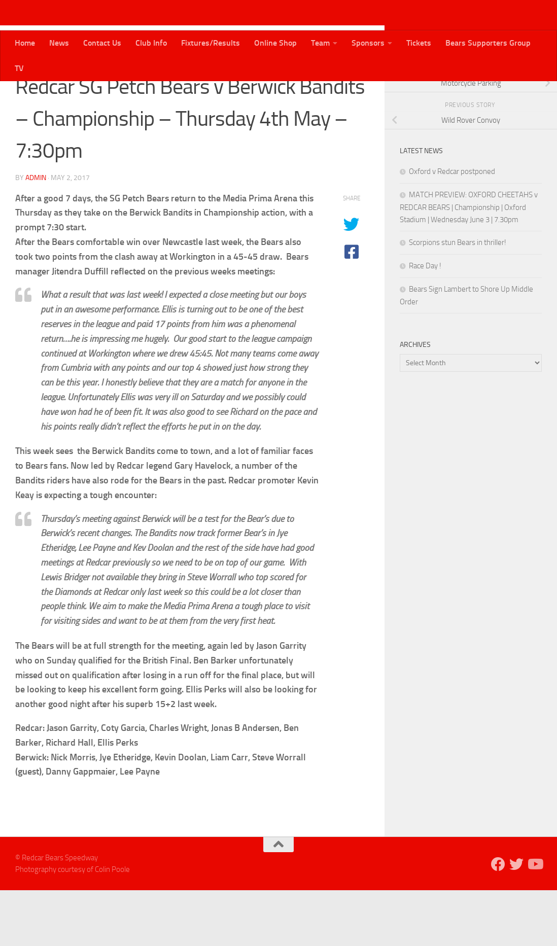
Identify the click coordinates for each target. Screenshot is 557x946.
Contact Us (102, 43)
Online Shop (275, 43)
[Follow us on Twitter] (519, 96)
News (59, 43)
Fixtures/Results (210, 43)
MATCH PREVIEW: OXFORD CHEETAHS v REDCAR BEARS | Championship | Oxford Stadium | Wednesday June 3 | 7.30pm (469, 263)
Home (25, 43)
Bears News (39, 96)
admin (35, 233)
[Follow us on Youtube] (536, 96)
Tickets (418, 43)
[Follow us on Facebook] (503, 96)
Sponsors (368, 43)
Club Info (151, 43)
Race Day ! (425, 321)
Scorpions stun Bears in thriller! (457, 298)
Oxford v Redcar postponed (452, 227)
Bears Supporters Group (488, 43)
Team (320, 43)
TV (19, 68)
